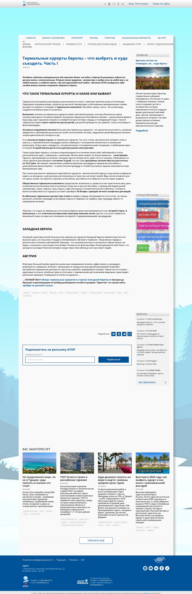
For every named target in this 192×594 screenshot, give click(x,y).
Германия (35, 292)
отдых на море (109, 292)
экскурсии (27, 295)
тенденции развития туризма (72, 524)
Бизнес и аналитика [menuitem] (53, 38)
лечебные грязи (95, 292)
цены (126, 292)
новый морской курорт (78, 521)
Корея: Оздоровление (157, 44)
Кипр (42, 510)
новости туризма (120, 521)
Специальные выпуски (148, 203)
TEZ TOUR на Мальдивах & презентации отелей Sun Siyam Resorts (150, 335)
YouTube (111, 4)
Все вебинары (146, 381)
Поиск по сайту (162, 3)
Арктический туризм (63, 44)
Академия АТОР (134, 44)
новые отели (84, 518)
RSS (76, 559)
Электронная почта (33, 354)
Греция (49, 510)
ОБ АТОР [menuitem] (162, 38)
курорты (84, 292)
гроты (61, 292)
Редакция (57, 559)
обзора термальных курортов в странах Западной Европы (71, 279)
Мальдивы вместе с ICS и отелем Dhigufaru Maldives (151, 322)
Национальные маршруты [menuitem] (136, 38)
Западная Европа (72, 292)
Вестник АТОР (144, 214)
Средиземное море (30, 510)
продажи (115, 524)
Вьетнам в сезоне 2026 (146, 363)
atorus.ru (146, 592)
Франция (53, 292)
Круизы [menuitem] (94, 38)
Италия (44, 292)
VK (115, 4)
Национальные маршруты (150, 236)
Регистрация (143, 3)
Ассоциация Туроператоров (33, 3)
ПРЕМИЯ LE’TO (85, 44)
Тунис (26, 513)
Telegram (124, 4)
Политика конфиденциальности (36, 559)
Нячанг (148, 526)
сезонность (141, 529)
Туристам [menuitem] (110, 38)
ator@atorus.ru (42, 581)
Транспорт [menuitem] (77, 38)
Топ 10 (140, 247)
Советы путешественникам (150, 225)
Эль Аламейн (35, 513)
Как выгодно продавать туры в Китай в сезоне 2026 (150, 373)
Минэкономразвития (69, 518)
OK (120, 4)
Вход (132, 3)
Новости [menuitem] (31, 38)
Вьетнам (140, 526)
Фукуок (156, 526)
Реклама (68, 559)
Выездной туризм (105, 521)
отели (119, 292)
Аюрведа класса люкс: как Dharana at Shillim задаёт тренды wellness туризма (152, 351)
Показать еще (96, 539)
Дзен (107, 4)
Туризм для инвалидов (109, 44)
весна (101, 524)
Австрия (27, 292)
